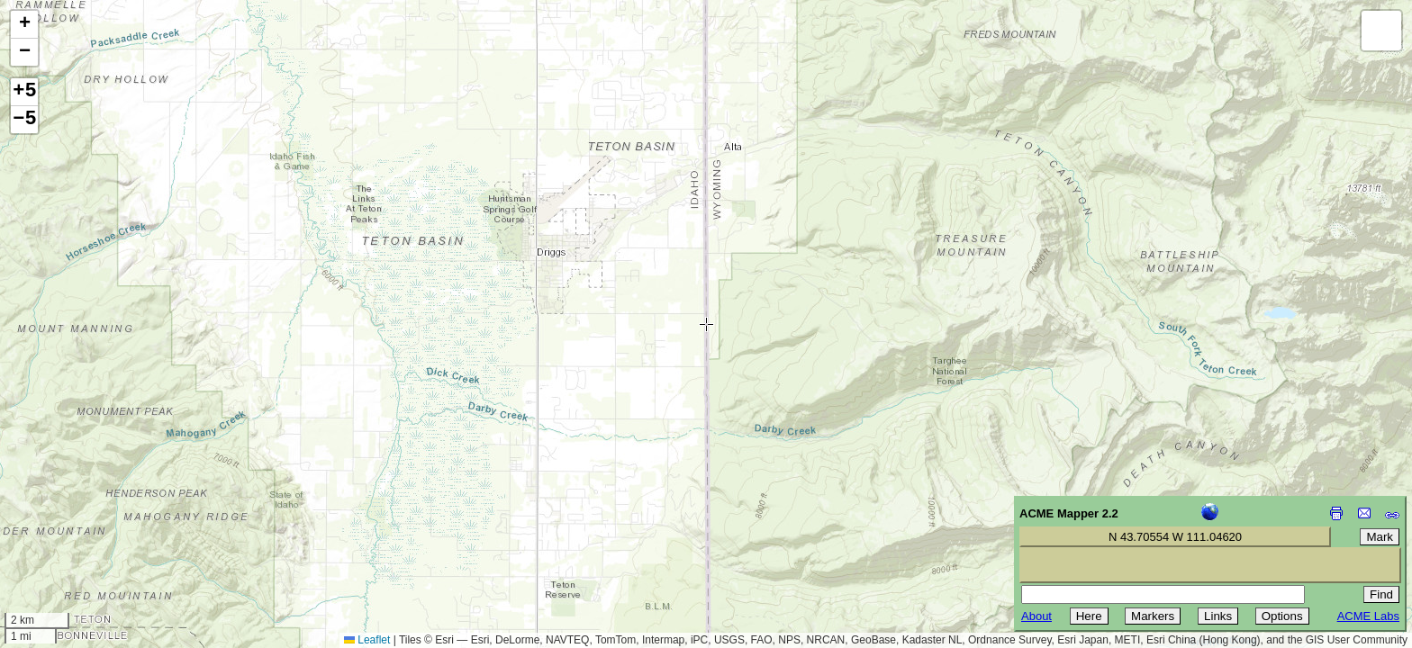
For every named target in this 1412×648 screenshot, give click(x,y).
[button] (24, 25)
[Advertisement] (95, 520)
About (1036, 616)
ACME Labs (1368, 616)
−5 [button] (24, 119)
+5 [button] (24, 91)
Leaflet (367, 640)
